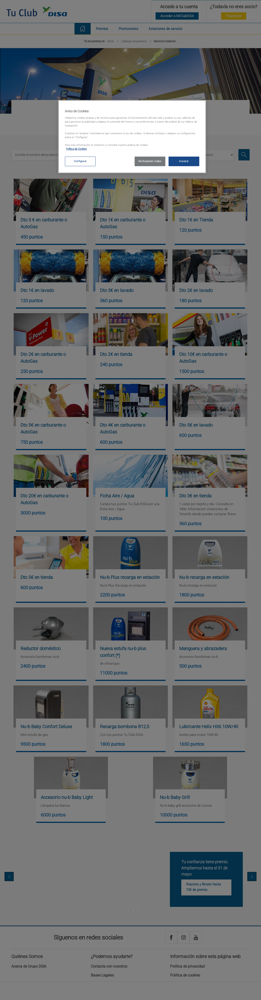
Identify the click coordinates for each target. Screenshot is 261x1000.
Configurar (80, 161)
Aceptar (184, 161)
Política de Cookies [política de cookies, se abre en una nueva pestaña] (76, 148)
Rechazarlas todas (149, 161)
